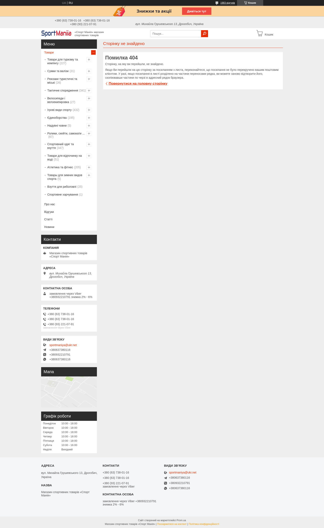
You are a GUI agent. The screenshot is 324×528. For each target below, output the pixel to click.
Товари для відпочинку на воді (64, 157)
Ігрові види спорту (59, 110)
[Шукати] (204, 33)
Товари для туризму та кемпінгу (62, 61)
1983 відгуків (227, 2)
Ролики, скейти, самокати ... (66, 133)
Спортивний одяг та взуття (60, 146)
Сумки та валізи (58, 71)
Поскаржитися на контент (172, 524)
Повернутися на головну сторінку (138, 83)
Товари (49, 52)
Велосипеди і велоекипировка (58, 100)
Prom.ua (181, 520)
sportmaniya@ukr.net (63, 345)
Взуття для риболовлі (61, 186)
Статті (48, 219)
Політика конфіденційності (204, 524)
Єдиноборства (57, 117)
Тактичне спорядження (62, 90)
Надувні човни (57, 125)
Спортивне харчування (62, 194)
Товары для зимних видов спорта (64, 176)
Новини (49, 227)
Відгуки (49, 212)
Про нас (49, 204)
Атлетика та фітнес (60, 167)
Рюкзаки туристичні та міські (62, 80)
